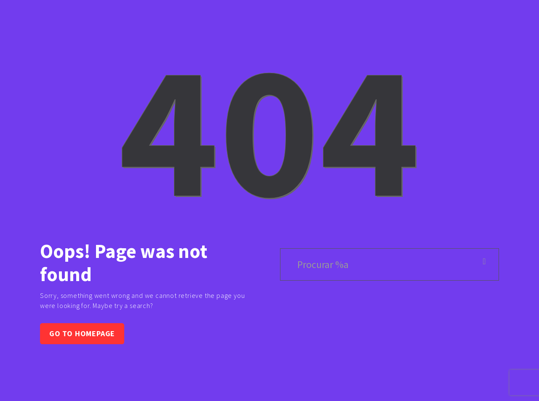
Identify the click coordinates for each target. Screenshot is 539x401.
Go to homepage (82, 333)
